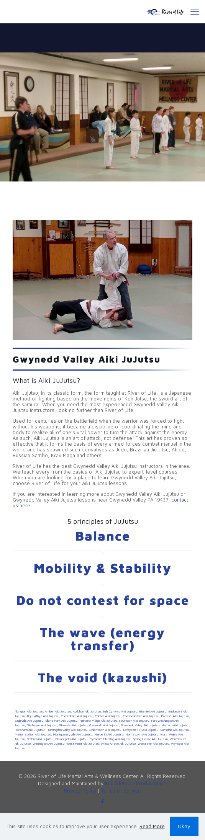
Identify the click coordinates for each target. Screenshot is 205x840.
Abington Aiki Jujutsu (29, 711)
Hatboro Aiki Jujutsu (175, 725)
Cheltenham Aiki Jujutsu (77, 716)
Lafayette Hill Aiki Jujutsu (140, 730)
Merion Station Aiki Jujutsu (33, 734)
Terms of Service (121, 791)
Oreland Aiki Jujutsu (40, 739)
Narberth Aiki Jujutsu (108, 734)
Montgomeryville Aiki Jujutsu (72, 734)
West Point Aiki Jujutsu (82, 743)
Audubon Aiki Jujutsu (87, 711)
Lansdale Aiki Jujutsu (174, 730)
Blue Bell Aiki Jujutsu (152, 711)
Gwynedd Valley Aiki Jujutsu (140, 725)
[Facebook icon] (102, 801)
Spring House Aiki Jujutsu (150, 739)
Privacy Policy (80, 791)
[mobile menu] (194, 11)
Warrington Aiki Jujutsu (48, 743)
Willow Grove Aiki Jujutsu (118, 743)
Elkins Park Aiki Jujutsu (61, 720)
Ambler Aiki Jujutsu (58, 711)
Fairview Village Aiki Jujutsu (98, 720)
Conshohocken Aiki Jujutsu (141, 716)
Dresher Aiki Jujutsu (175, 716)
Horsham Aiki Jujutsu (29, 730)
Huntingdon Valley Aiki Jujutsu (66, 730)
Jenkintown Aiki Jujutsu (105, 730)
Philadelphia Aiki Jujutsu (71, 739)
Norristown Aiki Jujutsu (141, 734)
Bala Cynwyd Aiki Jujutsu (120, 711)
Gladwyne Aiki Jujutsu (42, 725)
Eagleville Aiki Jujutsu (29, 720)
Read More (152, 826)
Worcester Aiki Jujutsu (153, 743)
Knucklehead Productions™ (136, 783)
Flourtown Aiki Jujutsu (134, 720)
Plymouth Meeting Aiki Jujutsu (110, 739)
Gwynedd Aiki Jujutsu (104, 725)
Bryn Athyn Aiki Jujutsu (43, 716)
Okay (184, 826)
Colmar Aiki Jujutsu (108, 716)
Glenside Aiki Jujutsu (73, 725)
